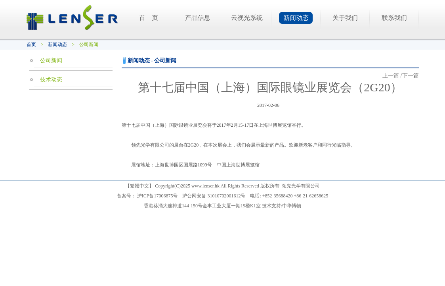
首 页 (148, 17)
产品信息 (197, 17)
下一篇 (410, 76)
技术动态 (51, 80)
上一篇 (390, 76)
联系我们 (394, 17)
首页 (31, 44)
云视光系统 (247, 17)
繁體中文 (139, 186)
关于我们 (345, 17)
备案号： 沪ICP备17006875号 (147, 196)
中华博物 (291, 206)
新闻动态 (296, 17)
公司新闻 (51, 61)
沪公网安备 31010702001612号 (213, 196)
